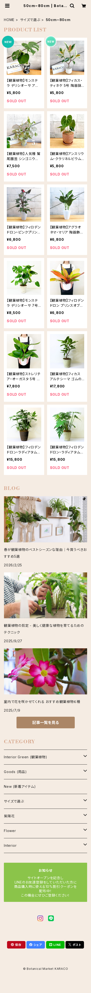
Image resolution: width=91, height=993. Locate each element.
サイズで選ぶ (30, 20)
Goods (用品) (15, 772)
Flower (10, 831)
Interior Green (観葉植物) (25, 757)
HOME (9, 20)
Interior (10, 845)
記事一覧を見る (45, 722)
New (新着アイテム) (20, 786)
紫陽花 (9, 816)
